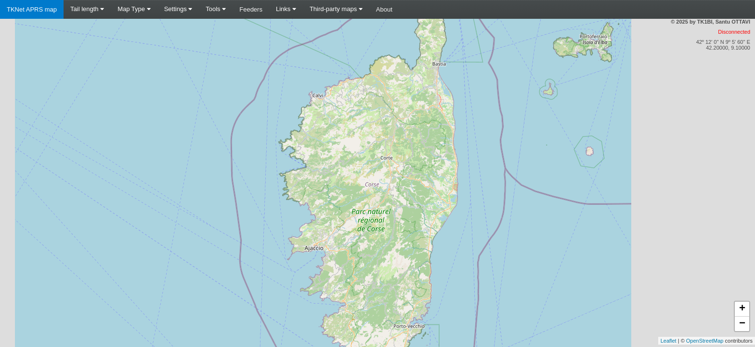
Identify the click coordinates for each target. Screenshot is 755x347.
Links (286, 9)
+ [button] (742, 309)
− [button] (742, 324)
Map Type (133, 9)
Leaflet (669, 341)
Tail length (87, 9)
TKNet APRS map (32, 9)
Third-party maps (336, 9)
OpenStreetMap (705, 341)
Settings (178, 9)
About (384, 9)
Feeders (250, 9)
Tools (216, 9)
